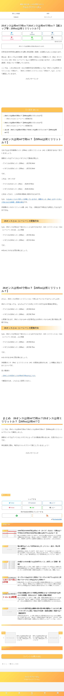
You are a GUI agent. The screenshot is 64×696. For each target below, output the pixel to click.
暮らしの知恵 (6, 496)
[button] (52, 38)
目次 (30, 110)
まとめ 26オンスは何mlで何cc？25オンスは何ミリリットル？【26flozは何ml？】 (32, 132)
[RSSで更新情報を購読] (47, 517)
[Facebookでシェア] (32, 33)
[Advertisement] (32, 92)
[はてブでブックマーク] (52, 33)
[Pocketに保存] (11, 38)
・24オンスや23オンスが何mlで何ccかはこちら (18, 377)
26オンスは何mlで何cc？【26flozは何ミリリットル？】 (25, 123)
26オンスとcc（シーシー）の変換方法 (20, 126)
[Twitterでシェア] (11, 33)
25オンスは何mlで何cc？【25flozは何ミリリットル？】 (25, 116)
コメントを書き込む (32, 670)
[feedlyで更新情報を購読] (16, 517)
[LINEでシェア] (32, 38)
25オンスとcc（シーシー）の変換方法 (20, 119)
